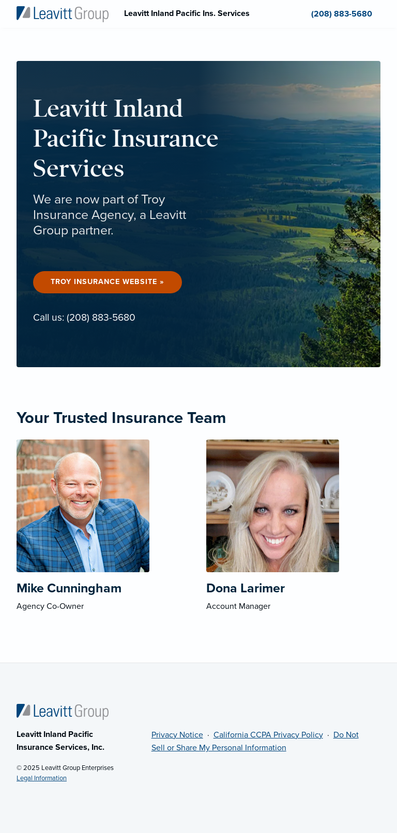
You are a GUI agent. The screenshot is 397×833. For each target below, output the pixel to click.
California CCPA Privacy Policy (268, 735)
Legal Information (42, 778)
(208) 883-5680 (101, 317)
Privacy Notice (177, 735)
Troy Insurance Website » (107, 281)
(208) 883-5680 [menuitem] (341, 14)
